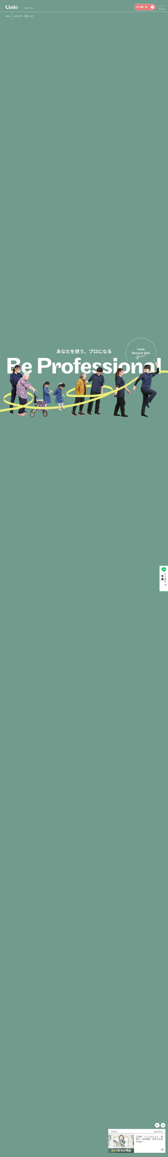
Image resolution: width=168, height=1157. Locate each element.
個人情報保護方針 (12, 1140)
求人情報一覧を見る (85, 601)
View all (69, 666)
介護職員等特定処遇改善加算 (40, 1140)
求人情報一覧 (145, 7)
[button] (157, 63)
